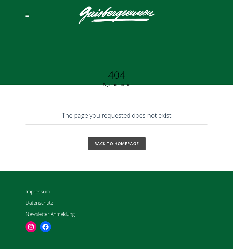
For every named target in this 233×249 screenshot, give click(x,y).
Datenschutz (39, 202)
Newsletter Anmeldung (50, 214)
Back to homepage (116, 143)
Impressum (37, 191)
